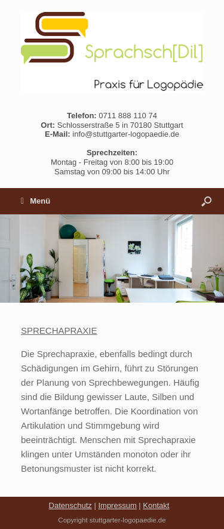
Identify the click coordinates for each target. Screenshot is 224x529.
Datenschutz (70, 505)
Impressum (117, 505)
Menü (35, 201)
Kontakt (156, 505)
